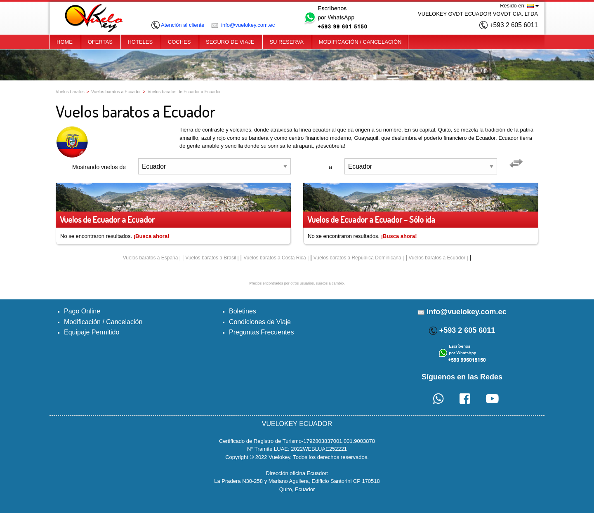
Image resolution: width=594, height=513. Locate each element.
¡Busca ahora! (152, 236)
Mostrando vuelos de (99, 167)
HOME (65, 42)
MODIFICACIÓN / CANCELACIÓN (360, 42)
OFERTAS (100, 42)
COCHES (179, 42)
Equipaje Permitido (91, 332)
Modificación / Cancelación (103, 321)
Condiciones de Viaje (260, 321)
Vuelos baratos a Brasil (210, 258)
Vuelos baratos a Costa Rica (274, 258)
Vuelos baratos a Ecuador (116, 91)
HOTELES (140, 42)
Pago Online (82, 311)
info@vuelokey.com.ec (243, 25)
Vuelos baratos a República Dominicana (357, 258)
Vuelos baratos (70, 91)
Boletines (242, 311)
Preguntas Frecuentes (261, 332)
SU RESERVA (286, 42)
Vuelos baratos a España (150, 258)
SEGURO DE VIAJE (230, 42)
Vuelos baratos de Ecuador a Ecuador (184, 91)
